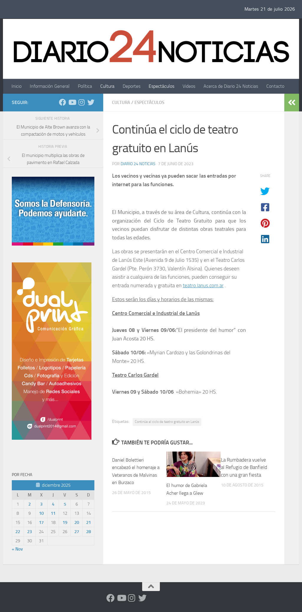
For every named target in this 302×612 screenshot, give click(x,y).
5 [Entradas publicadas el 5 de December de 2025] (65, 504)
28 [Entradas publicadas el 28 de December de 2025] (88, 531)
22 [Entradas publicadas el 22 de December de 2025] (17, 531)
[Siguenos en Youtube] (72, 102)
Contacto (275, 86)
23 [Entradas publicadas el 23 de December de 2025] (29, 531)
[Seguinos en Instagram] (81, 102)
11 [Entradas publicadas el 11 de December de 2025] (53, 513)
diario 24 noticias (138, 163)
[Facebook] (62, 102)
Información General (50, 86)
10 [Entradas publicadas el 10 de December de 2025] (41, 513)
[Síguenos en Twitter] (90, 102)
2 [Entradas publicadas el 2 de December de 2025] (29, 504)
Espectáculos (161, 86)
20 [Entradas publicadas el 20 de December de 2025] (76, 522)
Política (85, 86)
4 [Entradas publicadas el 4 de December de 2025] (53, 504)
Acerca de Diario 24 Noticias (230, 86)
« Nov (17, 549)
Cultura (107, 86)
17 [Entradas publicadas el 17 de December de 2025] (41, 522)
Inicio (17, 86)
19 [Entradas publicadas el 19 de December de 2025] (65, 522)
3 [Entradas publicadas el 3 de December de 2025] (41, 504)
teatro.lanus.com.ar (204, 285)
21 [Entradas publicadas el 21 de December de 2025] (88, 522)
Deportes (131, 86)
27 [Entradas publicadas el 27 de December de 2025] (76, 531)
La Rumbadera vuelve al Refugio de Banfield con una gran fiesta (244, 467)
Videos (189, 86)
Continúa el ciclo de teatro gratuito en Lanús (167, 421)
